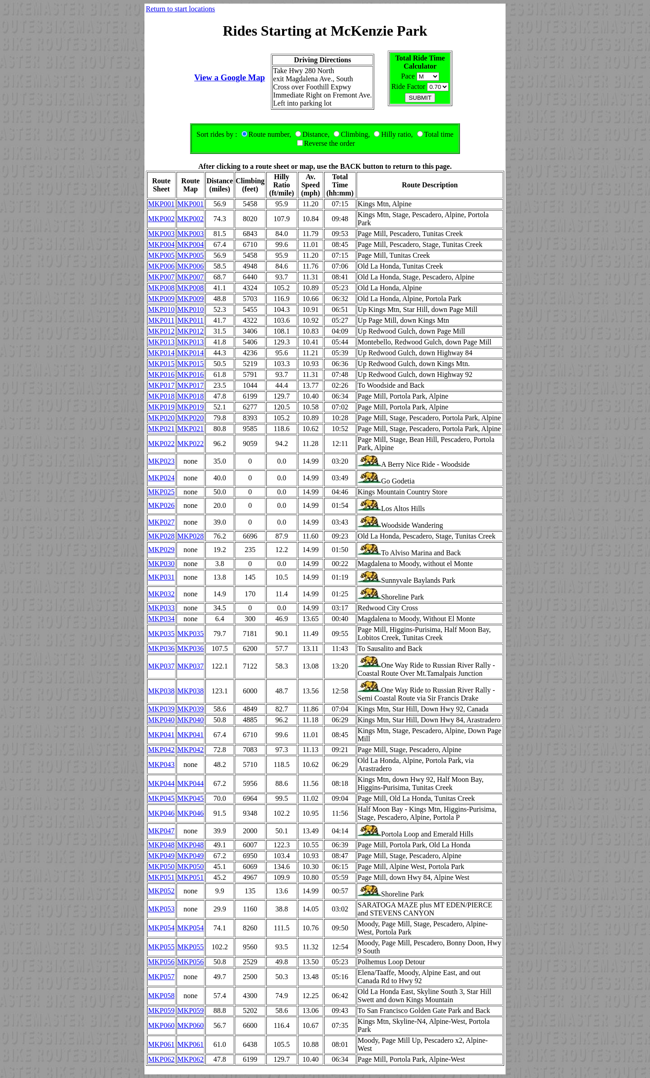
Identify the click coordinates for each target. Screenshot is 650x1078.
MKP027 (161, 522)
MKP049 (161, 856)
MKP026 (161, 505)
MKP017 (161, 385)
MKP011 (161, 320)
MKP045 (161, 798)
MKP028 (161, 536)
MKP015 (161, 363)
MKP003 (161, 233)
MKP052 (161, 891)
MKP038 (161, 691)
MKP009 (161, 298)
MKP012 (161, 331)
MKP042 (161, 749)
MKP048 (161, 845)
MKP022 (161, 443)
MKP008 (161, 288)
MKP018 (161, 396)
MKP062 (161, 1059)
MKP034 (161, 619)
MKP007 (161, 277)
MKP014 (161, 353)
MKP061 (161, 1044)
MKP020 (161, 418)
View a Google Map (229, 77)
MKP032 (161, 594)
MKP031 (161, 577)
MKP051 (161, 877)
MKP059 (161, 1010)
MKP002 (161, 219)
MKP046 (161, 813)
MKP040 (161, 720)
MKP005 (161, 255)
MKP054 (161, 928)
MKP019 (161, 407)
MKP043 (161, 764)
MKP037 (161, 666)
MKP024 (161, 478)
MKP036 (161, 648)
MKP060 (161, 1025)
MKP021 (161, 428)
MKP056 (161, 962)
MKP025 (161, 492)
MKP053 (161, 909)
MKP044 (161, 783)
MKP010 (161, 309)
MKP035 (161, 633)
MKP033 (161, 608)
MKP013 (161, 342)
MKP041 (161, 735)
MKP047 (161, 831)
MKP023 (161, 461)
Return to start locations (180, 9)
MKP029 (161, 549)
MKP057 (161, 976)
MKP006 (161, 266)
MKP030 (161, 563)
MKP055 (161, 947)
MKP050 (161, 866)
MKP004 (161, 244)
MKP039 (161, 709)
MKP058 (161, 995)
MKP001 (161, 204)
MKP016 (161, 374)
